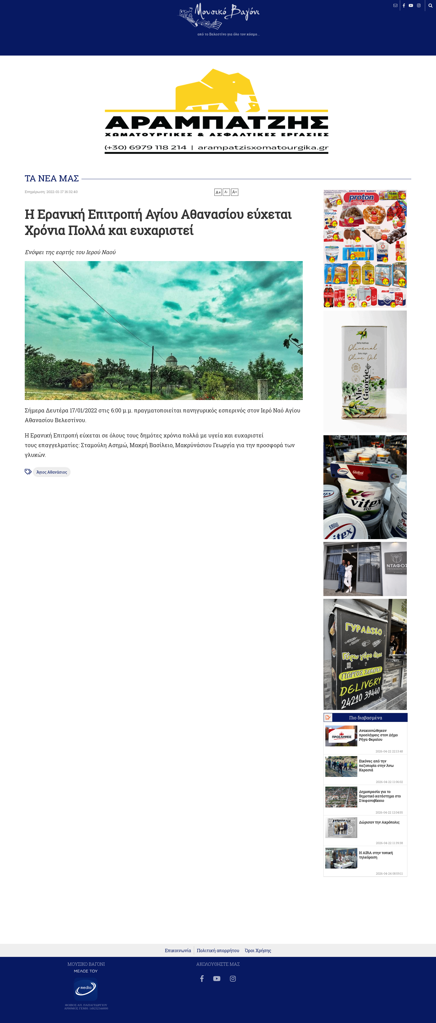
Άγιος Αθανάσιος (51, 472)
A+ (218, 192)
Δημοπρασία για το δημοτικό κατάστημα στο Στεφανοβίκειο (380, 796)
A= (234, 191)
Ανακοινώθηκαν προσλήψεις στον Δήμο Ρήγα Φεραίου (378, 735)
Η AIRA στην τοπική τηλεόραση (376, 855)
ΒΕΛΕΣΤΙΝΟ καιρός (34, 23)
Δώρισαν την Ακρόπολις (379, 822)
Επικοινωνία (178, 950)
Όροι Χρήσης (258, 950)
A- (226, 191)
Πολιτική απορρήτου (218, 950)
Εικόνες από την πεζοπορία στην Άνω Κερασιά (376, 765)
